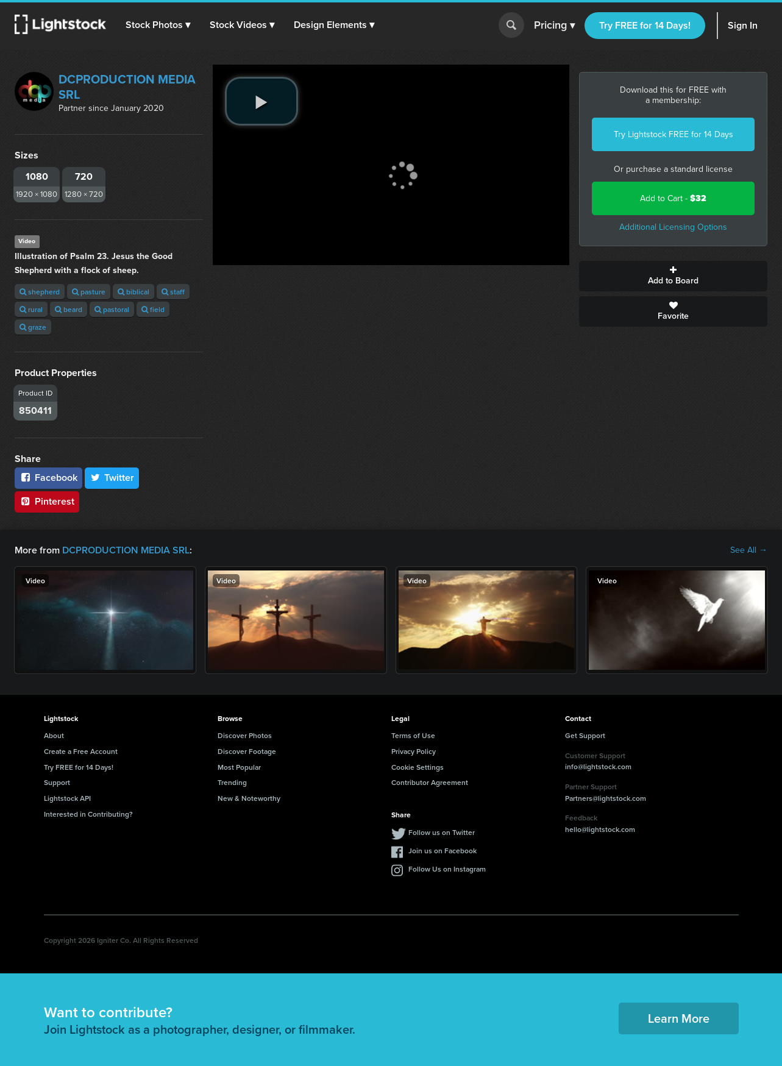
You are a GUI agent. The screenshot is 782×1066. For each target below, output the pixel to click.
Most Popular (239, 767)
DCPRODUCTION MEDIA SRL (127, 87)
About (54, 735)
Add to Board (673, 276)
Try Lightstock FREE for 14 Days (673, 134)
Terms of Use (413, 735)
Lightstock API (67, 798)
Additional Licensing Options (673, 227)
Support (57, 782)
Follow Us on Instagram (447, 869)
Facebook (48, 478)
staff (173, 291)
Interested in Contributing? (88, 814)
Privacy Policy (413, 751)
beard (68, 309)
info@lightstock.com (598, 766)
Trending (232, 782)
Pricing (554, 25)
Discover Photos (245, 735)
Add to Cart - (673, 198)
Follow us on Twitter (441, 832)
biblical (133, 291)
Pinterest (47, 501)
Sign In (743, 25)
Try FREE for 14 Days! (645, 25)
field (153, 309)
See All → (748, 550)
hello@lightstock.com (600, 829)
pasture (88, 291)
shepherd (40, 291)
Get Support (585, 735)
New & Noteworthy (249, 798)
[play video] (261, 101)
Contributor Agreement (429, 782)
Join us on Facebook (442, 850)
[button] (158, 25)
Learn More (678, 1018)
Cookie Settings (417, 767)
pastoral (111, 309)
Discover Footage (247, 751)
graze (33, 327)
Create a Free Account (81, 751)
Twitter (112, 478)
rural (31, 309)
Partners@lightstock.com (605, 798)
